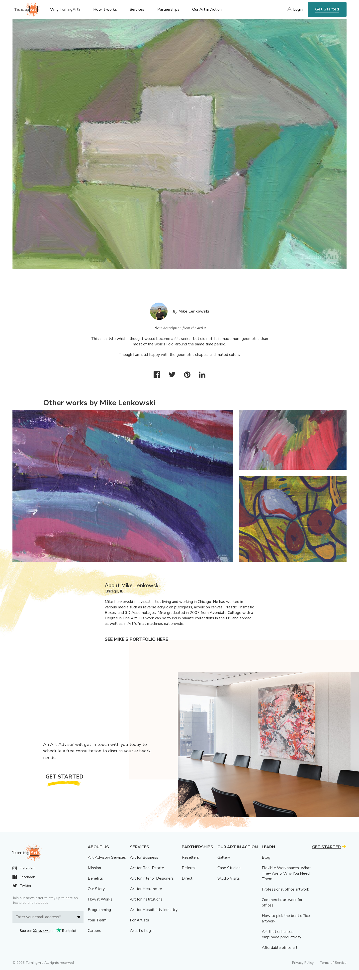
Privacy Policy (303, 962)
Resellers (190, 857)
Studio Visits (228, 878)
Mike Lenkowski (194, 311)
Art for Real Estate (147, 868)
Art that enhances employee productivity (281, 934)
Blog (266, 857)
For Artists (139, 920)
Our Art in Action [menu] (207, 9)
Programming (99, 909)
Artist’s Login (142, 930)
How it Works (100, 899)
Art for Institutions (146, 899)
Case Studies (229, 868)
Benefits (95, 878)
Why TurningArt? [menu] (65, 9)
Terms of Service (333, 962)
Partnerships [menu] (168, 9)
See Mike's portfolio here (136, 639)
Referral (189, 868)
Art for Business (144, 857)
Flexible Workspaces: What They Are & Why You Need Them (286, 873)
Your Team (97, 920)
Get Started (327, 9)
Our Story (96, 889)
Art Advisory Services (107, 857)
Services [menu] (137, 9)
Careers (94, 930)
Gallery (223, 857)
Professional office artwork (285, 889)
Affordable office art (279, 947)
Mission (94, 868)
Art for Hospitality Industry (154, 909)
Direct (187, 878)
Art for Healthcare (146, 889)
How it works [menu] (105, 9)
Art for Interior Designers (152, 878)
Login (298, 9)
